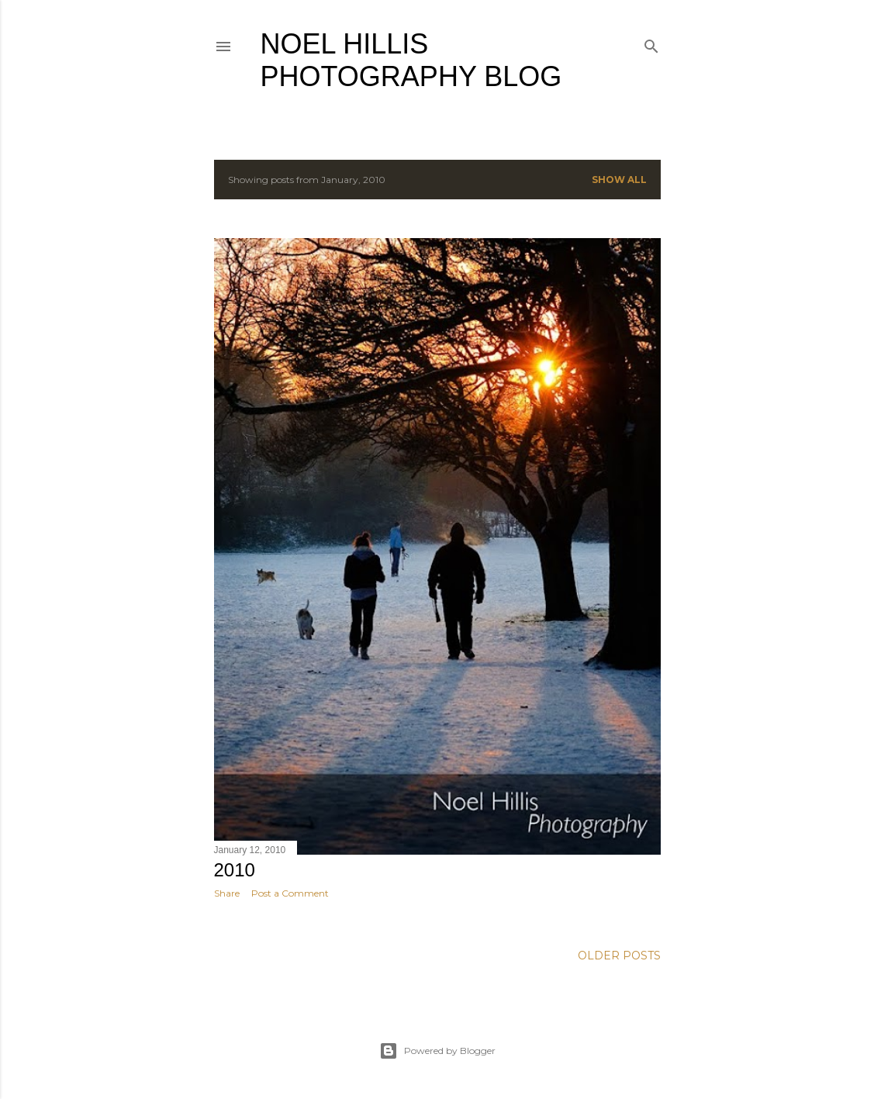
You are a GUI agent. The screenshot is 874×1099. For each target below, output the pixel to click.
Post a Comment (290, 893)
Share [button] (227, 893)
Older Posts (619, 955)
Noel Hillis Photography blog (411, 60)
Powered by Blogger (437, 1051)
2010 (234, 869)
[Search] (651, 43)
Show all (619, 179)
